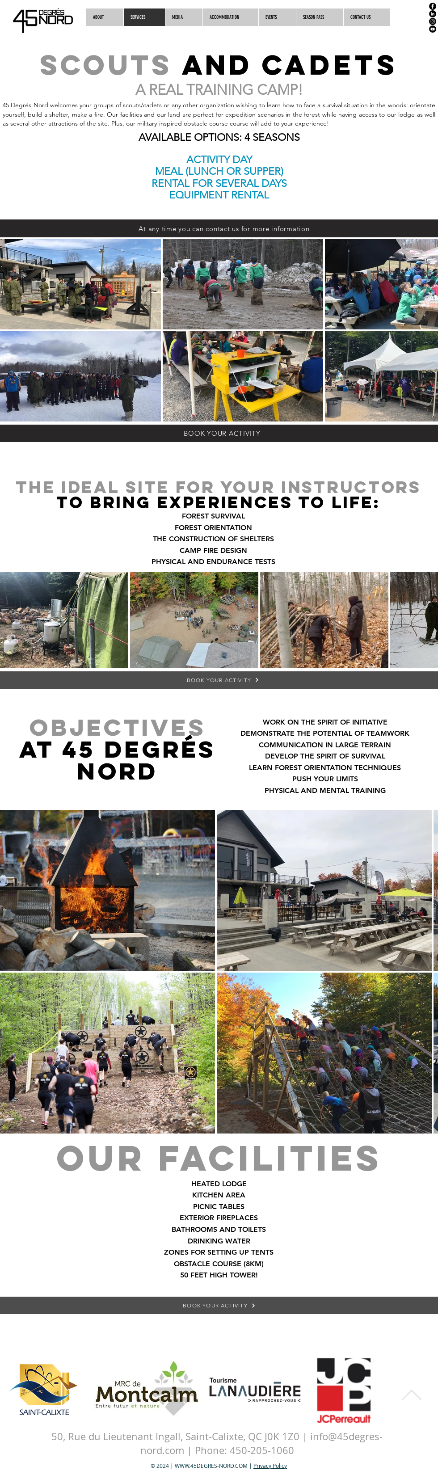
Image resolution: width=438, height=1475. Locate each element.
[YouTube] (432, 29)
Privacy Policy (270, 1465)
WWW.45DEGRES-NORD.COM (211, 1465)
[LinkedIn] (432, 13)
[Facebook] (432, 6)
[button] (366, 17)
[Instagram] (432, 21)
